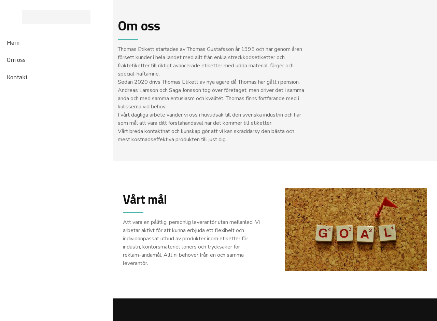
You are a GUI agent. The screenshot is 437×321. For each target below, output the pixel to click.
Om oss (16, 59)
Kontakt (17, 77)
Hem (13, 42)
